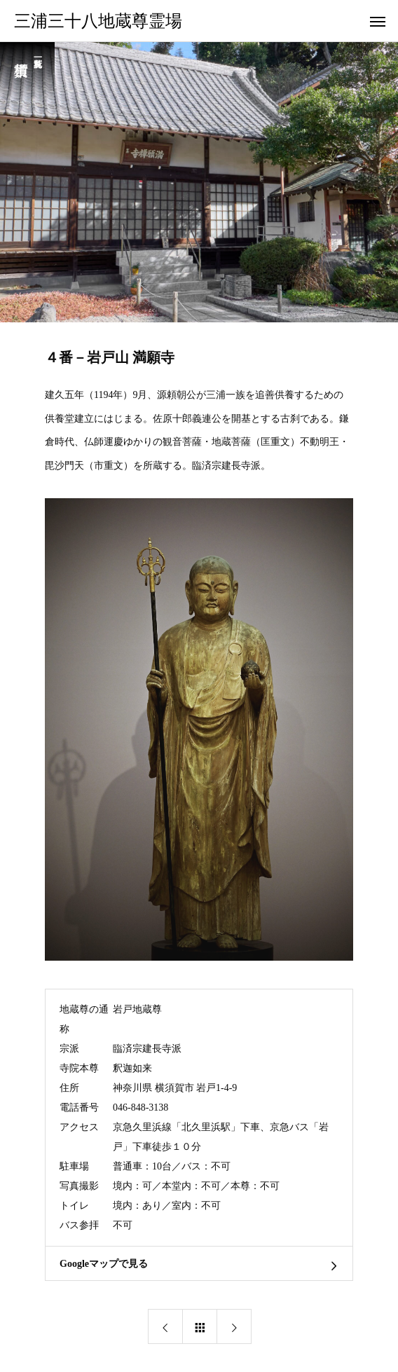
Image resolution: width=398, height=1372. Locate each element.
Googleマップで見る (104, 1263)
